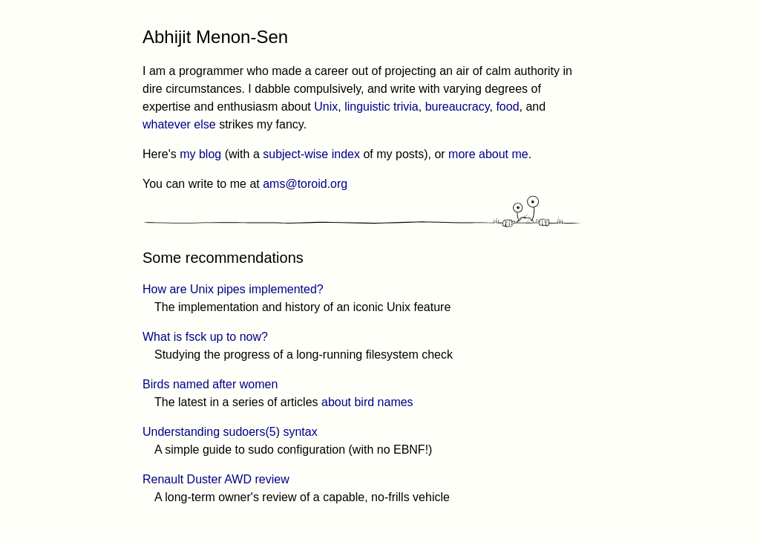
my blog (200, 154)
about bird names (367, 402)
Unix (326, 106)
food (507, 106)
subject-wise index (311, 154)
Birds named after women (210, 384)
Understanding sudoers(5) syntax (230, 431)
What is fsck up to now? (205, 336)
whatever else (179, 124)
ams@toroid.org (305, 183)
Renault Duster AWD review (215, 479)
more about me (488, 154)
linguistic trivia (381, 106)
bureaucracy (457, 106)
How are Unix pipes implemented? (233, 289)
